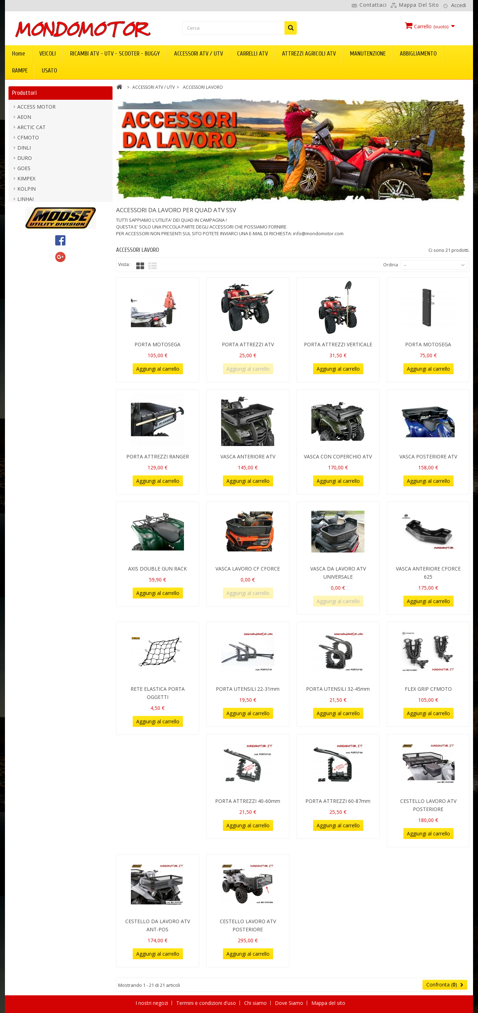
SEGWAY (27, 241)
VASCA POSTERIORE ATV (428, 456)
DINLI (24, 149)
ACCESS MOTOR (36, 108)
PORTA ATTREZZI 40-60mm (247, 801)
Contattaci (373, 4)
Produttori (24, 92)
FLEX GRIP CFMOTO (428, 688)
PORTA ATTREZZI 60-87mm (337, 801)
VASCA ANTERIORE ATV (247, 456)
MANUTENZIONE (368, 53)
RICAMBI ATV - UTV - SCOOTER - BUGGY (115, 53)
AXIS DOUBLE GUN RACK (157, 568)
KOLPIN (26, 190)
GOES (23, 169)
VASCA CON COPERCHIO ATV (338, 456)
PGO (22, 231)
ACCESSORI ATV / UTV (198, 53)
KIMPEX (26, 179)
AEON (24, 118)
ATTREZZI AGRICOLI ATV (309, 53)
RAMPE (20, 70)
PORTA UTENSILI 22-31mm (248, 688)
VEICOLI (47, 53)
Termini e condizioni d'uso (206, 1003)
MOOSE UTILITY (36, 221)
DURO (24, 159)
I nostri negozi (152, 1003)
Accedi (458, 5)
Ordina (390, 264)
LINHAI (25, 200)
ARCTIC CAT (31, 128)
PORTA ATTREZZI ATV (248, 344)
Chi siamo (256, 1003)
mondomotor (32, 210)
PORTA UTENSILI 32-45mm (338, 688)
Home (18, 53)
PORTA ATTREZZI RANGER (157, 456)
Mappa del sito (419, 4)
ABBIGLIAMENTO (418, 53)
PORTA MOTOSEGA (157, 344)
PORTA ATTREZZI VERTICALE (338, 344)
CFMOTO (28, 138)
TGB (22, 251)
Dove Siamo (290, 1003)
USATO (49, 70)
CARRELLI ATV (252, 53)
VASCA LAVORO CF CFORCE (247, 568)
